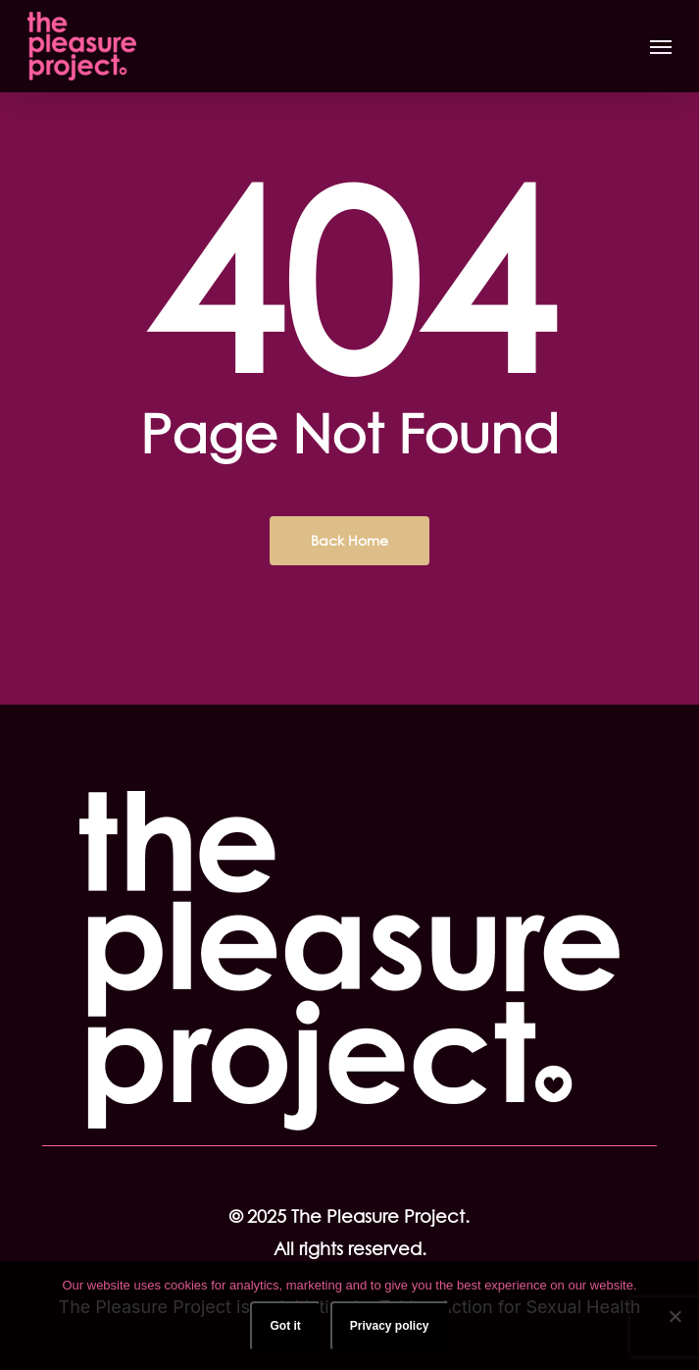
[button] (661, 46)
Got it (285, 1326)
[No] (674, 1316)
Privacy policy (389, 1326)
